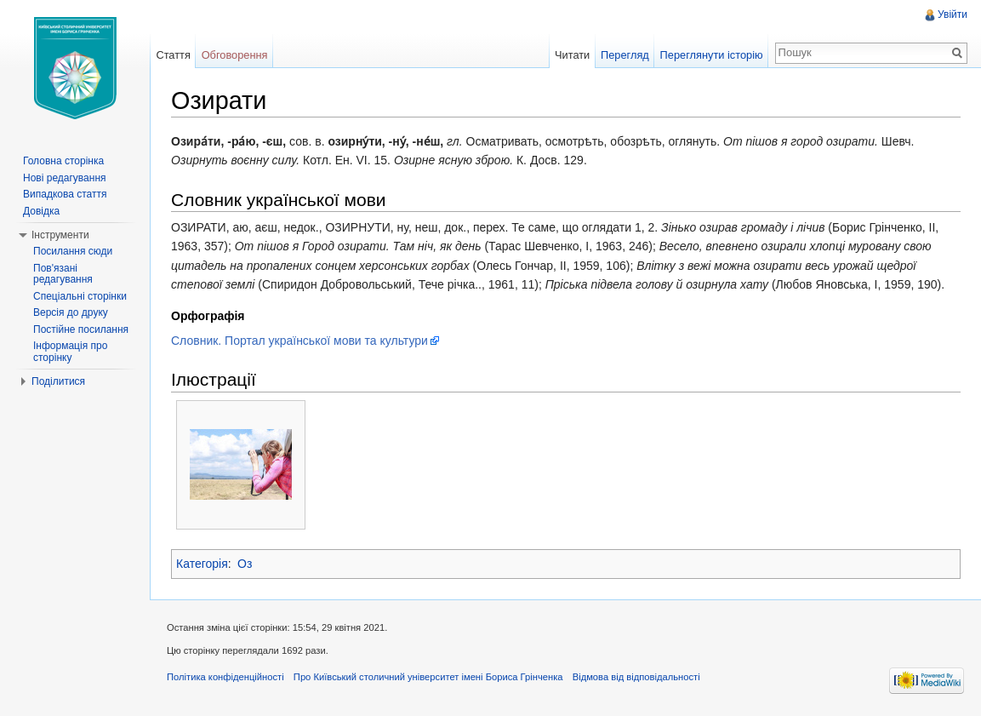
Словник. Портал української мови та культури (299, 340)
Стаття (173, 55)
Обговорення (235, 55)
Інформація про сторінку (70, 352)
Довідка (41, 211)
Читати (572, 55)
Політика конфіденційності (225, 677)
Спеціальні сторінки (80, 296)
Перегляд (625, 55)
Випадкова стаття (64, 194)
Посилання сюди (72, 251)
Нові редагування (64, 178)
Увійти (952, 14)
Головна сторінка (63, 161)
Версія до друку (70, 312)
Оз (244, 563)
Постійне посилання (80, 329)
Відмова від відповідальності (636, 677)
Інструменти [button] (60, 235)
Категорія (202, 563)
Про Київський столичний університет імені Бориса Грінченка (428, 677)
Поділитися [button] (58, 381)
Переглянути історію (711, 55)
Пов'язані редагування (63, 274)
